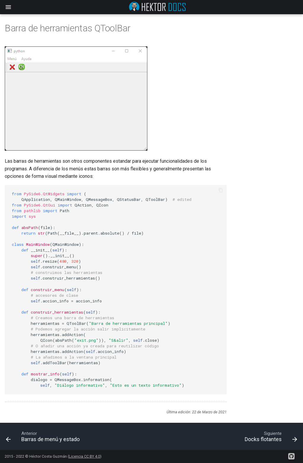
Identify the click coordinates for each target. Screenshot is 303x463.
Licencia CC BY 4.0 (84, 456)
